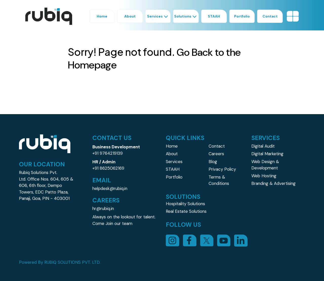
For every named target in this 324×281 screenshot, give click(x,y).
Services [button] (158, 16)
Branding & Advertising (273, 183)
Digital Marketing (267, 153)
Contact (217, 146)
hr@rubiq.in (103, 208)
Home (172, 146)
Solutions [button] (186, 16)
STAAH (172, 169)
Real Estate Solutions (186, 211)
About (172, 153)
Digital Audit (263, 146)
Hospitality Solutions (185, 203)
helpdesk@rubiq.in (109, 188)
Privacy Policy (222, 169)
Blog (213, 161)
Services (174, 161)
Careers (216, 153)
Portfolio (174, 177)
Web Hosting (263, 176)
